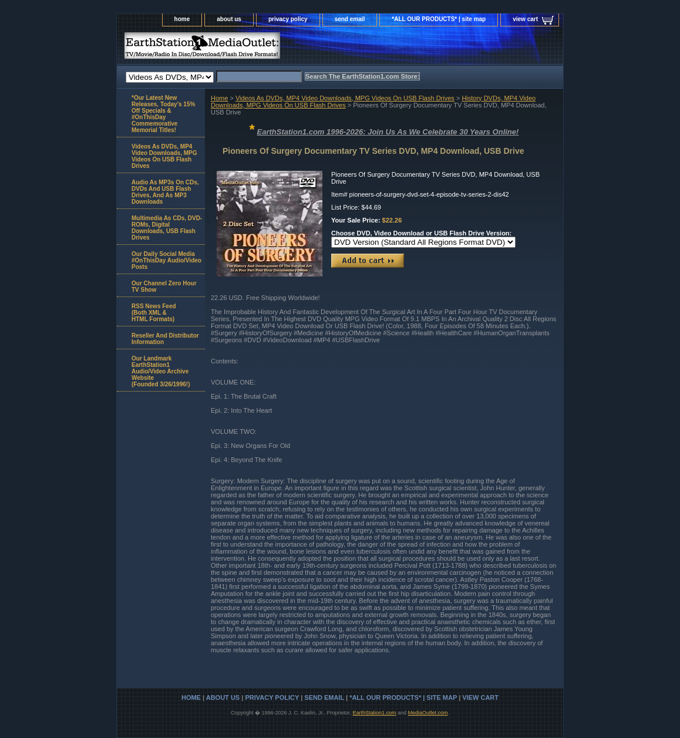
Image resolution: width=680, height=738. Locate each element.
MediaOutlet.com (428, 713)
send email (350, 19)
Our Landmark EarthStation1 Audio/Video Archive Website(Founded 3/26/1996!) (161, 371)
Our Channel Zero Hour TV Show (164, 286)
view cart (525, 19)
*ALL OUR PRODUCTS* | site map (439, 19)
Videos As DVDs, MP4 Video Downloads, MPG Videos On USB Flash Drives (345, 98)
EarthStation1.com (374, 713)
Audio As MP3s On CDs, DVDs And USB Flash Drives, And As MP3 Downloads (165, 192)
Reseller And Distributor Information (165, 338)
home (182, 19)
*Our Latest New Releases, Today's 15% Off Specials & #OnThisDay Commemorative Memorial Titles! (163, 114)
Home (219, 98)
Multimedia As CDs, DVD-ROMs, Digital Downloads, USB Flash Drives (167, 228)
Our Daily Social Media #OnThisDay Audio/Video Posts (166, 260)
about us (229, 19)
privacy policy (288, 19)
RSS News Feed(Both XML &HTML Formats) (154, 312)
